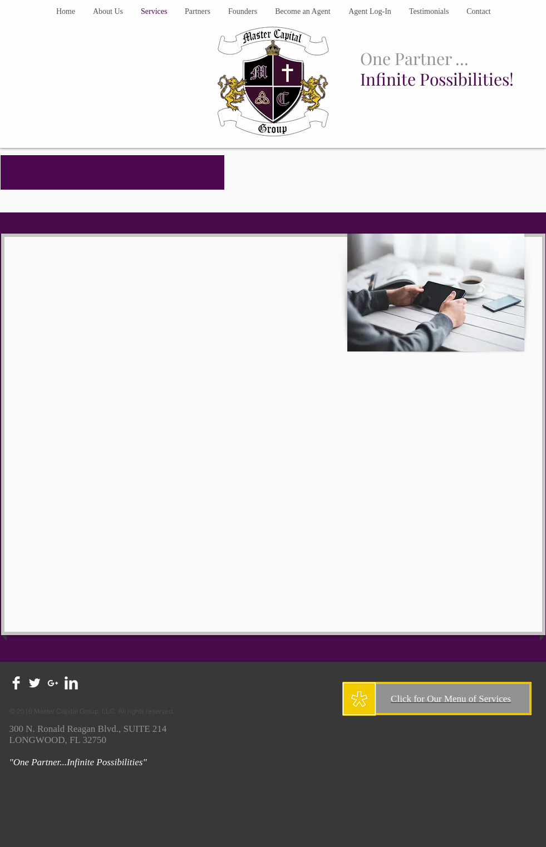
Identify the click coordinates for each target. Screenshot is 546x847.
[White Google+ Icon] (53, 683)
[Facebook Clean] (16, 683)
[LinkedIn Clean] (71, 683)
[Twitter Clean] (34, 683)
